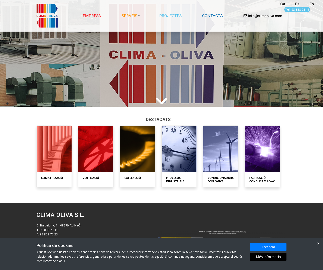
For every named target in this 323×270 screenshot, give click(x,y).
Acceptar (268, 247)
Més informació (268, 256)
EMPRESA (92, 15)
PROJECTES (170, 15)
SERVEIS (129, 15)
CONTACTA (212, 15)
